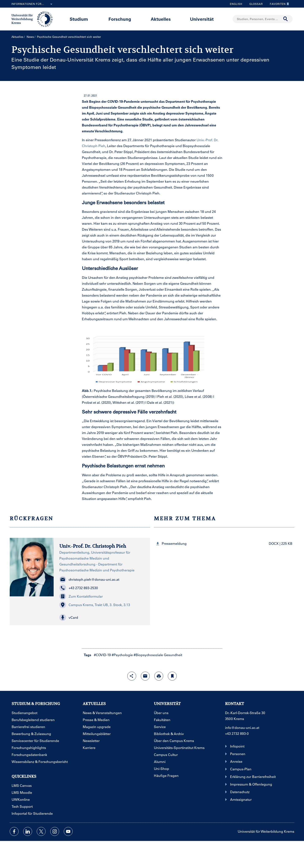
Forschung (120, 19)
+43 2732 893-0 (237, 733)
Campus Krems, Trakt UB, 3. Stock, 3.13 (94, 604)
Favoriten (278, 4)
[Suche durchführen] (285, 19)
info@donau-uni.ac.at (242, 727)
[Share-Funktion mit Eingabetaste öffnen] (131, 676)
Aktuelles (161, 19)
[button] (101, 617)
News (30, 36)
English (236, 3)
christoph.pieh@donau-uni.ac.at (89, 579)
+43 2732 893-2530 (78, 588)
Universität (202, 19)
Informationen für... (32, 4)
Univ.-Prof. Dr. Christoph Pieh (92, 546)
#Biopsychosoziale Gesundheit (158, 655)
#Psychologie (122, 655)
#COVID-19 (102, 655)
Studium (79, 19)
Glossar (254, 4)
